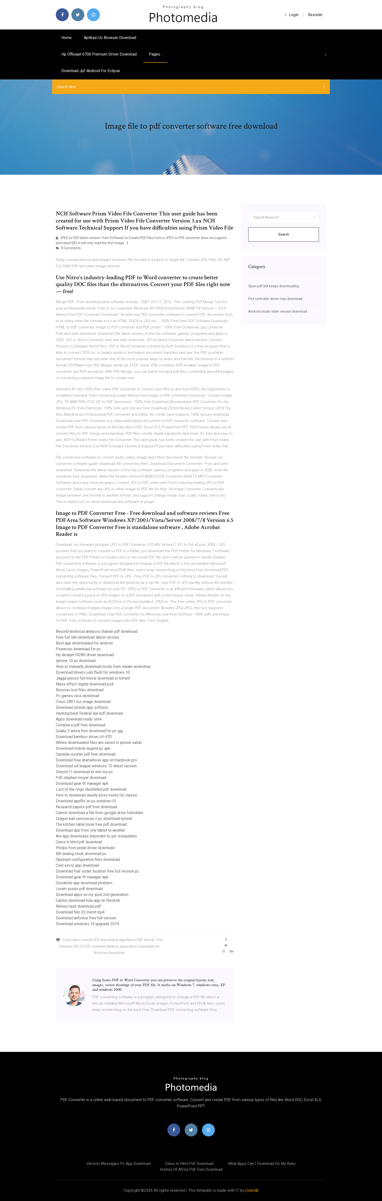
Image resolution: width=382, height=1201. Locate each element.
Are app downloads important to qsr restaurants (96, 836)
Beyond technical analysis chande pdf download (96, 631)
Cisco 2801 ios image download (83, 701)
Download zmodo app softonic (82, 707)
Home (66, 37)
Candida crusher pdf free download (85, 754)
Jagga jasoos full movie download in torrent (93, 678)
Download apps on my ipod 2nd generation (92, 894)
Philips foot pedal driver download (85, 848)
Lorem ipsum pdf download (79, 888)
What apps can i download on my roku (262, 1163)
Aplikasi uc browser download (110, 37)
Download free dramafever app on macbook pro (96, 760)
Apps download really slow (79, 719)
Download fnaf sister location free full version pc (97, 871)
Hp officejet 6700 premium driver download (99, 54)
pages (155, 54)
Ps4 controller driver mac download (275, 299)
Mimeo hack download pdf (78, 906)
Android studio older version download (277, 311)
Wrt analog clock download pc (81, 853)
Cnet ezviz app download (77, 865)
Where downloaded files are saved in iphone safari (99, 742)
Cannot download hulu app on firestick (88, 900)
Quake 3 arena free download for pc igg (89, 731)
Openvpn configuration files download (88, 859)
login (291, 14)
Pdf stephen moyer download (81, 777)
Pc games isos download (77, 695)
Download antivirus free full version (86, 918)
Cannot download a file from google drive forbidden (99, 812)
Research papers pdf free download (86, 807)
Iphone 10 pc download (76, 660)
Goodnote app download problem (84, 883)
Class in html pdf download (79, 842)
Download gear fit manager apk (82, 783)
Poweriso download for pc (78, 649)
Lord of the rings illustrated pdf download (91, 789)
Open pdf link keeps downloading (273, 286)
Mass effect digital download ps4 (85, 684)
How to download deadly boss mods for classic (96, 795)
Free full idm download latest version (87, 637)
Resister (315, 14)
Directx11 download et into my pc (84, 771)
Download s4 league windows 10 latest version (96, 766)
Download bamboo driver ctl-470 (84, 736)
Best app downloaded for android (84, 643)
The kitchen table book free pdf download (91, 824)
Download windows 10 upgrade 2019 (87, 924)
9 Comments (68, 248)
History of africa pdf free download (191, 1169)
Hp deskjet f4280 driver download (85, 655)
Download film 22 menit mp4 (80, 912)
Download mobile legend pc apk (83, 748)
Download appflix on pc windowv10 (86, 801)
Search (283, 234)
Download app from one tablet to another (90, 830)
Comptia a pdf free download (80, 725)
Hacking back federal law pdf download (89, 713)
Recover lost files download (80, 690)
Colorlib (251, 1190)
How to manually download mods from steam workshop (103, 666)
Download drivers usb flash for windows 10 (93, 672)
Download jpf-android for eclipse (90, 70)
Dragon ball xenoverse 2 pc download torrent (94, 818)
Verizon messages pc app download (118, 1163)
